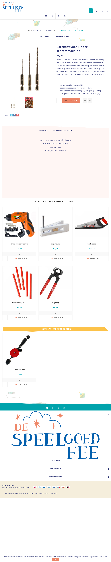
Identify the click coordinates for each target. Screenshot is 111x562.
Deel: (6, 115)
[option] (13, 102)
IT (107, 11)
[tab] (43, 130)
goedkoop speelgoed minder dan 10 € (74, 88)
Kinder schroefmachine (19, 244)
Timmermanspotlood (19, 303)
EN (102, 11)
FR (96, 11)
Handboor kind (19, 370)
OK (56, 559)
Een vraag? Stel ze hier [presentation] (62, 131)
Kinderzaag (91, 244)
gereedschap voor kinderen (70, 91)
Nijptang (55, 303)
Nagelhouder (55, 244)
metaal (76, 85)
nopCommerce (52, 494)
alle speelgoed (91, 91)
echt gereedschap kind (68, 93)
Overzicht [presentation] (43, 131)
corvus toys (64, 85)
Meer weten (103, 557)
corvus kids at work (89, 93)
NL (91, 11)
